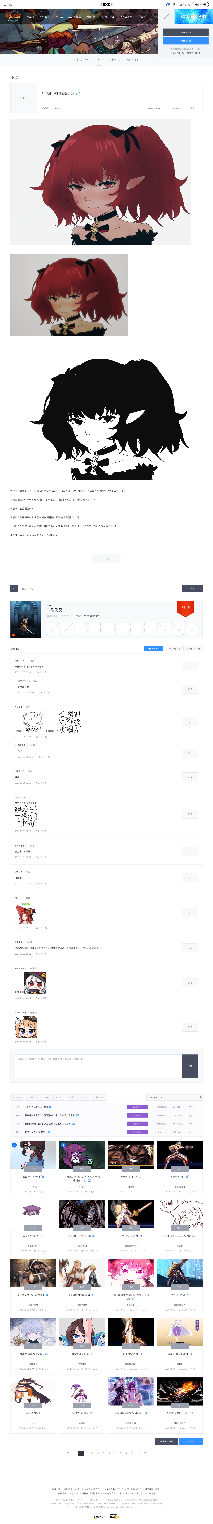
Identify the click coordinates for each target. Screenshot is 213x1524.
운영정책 (62, 1493)
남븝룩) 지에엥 (80, 1413)
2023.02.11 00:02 (23, 831)
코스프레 (46, 1097)
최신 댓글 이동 (173, 648)
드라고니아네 (20, 1012)
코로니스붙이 (178, 1295)
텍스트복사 (14, 588)
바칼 (28, 871)
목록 (192, 588)
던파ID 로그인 (186, 40)
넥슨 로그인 (200, 4)
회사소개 (56, 1489)
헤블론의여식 (20, 660)
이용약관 (79, 1489)
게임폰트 (140, 1493)
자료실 (142, 16)
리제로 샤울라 (33, 1413)
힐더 (24, 797)
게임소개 (45, 16)
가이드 (59, 16)
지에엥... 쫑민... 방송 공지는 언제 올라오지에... (82, 1178)
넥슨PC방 (74, 1493)
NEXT (139, 1453)
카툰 (32, 1097)
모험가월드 (74, 16)
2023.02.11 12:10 (23, 883)
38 (108, 558)
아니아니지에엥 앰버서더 (128, 1413)
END (145, 1453)
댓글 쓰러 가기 (153, 648)
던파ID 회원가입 (193, 52)
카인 (32, 660)
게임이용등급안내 (95, 1489)
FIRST (68, 1453)
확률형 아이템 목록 (91, 1493)
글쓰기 (190, 1441)
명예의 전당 (133, 59)
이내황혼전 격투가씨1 (80, 1236)
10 (132, 1453)
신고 (24, 588)
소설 (85, 1097)
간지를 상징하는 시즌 (178, 1413)
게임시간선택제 (152, 1489)
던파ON (155, 16)
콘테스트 (100, 1097)
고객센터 (152, 1493)
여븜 (17, 797)
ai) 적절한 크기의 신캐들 (31, 1295)
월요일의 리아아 (32, 1176)
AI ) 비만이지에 (31, 1236)
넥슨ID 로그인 (186, 32)
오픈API (129, 1493)
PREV (73, 1453)
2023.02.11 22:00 (23, 997)
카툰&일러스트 (81, 59)
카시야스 (33, 680)
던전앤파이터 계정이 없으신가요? (185, 49)
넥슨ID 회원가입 (177, 52)
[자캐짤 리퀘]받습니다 (31, 1354)
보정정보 (45, 108)
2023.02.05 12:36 (23, 736)
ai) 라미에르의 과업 (80, 1295)
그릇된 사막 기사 (129, 1354)
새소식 (30, 16)
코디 (60, 1097)
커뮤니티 (91, 16)
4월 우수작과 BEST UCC (37, 1106)
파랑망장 (22, 680)
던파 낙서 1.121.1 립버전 (178, 1236)
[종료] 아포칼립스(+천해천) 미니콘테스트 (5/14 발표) (50, 1115)
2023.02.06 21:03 (23, 782)
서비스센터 (126, 16)
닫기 (166, 16)
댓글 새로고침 (193, 648)
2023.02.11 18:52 (23, 953)
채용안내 (68, 1489)
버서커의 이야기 (129, 1176)
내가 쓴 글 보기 (166, 1441)
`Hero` (18, 898)
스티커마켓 (114, 59)
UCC (99, 59)
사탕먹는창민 (20, 968)
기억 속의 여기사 (129, 1236)
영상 (73, 1097)
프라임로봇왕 (20, 845)
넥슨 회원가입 (184, 5)
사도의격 (18, 706)
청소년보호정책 (134, 1489)
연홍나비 (18, 871)
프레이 (33, 968)
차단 (31, 588)
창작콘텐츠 (108, 16)
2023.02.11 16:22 (23, 927)
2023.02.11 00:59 (23, 857)
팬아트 (18, 1097)
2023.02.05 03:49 (23, 672)
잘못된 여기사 (178, 1176)
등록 (190, 1066)
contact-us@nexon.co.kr (69, 1503)
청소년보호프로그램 (112, 1493)
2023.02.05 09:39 (26, 692)
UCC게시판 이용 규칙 (35, 1132)
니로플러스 (19, 771)
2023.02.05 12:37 (26, 756)
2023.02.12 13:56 (23, 1042)
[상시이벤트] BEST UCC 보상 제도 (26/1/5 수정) (48, 1123)
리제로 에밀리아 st (178, 1354)
